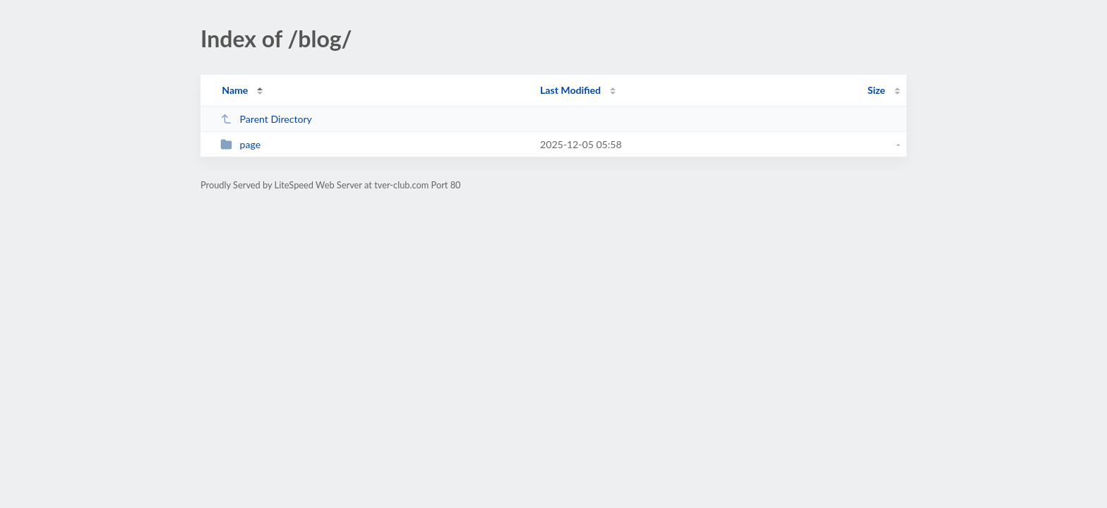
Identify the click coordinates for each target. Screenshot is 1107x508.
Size (876, 90)
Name (235, 90)
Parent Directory (266, 119)
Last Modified (570, 90)
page (240, 144)
